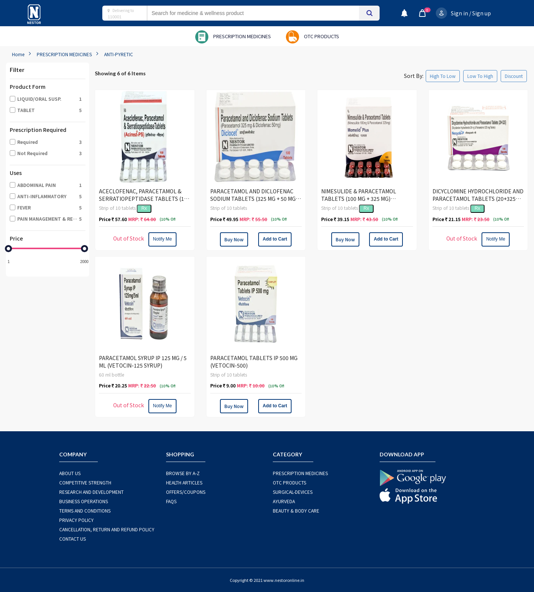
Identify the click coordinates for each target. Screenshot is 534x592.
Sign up (481, 13)
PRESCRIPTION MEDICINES (64, 54)
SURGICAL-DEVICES (293, 492)
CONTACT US (72, 538)
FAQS (171, 501)
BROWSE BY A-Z (183, 473)
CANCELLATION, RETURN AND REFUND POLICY (106, 529)
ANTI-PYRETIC (118, 54)
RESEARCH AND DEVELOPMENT (91, 492)
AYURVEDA (284, 501)
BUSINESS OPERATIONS (83, 501)
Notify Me (162, 239)
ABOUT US (70, 473)
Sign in (459, 13)
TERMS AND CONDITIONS (85, 510)
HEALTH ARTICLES (184, 482)
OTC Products (289, 482)
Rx (144, 208)
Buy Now (234, 239)
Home (18, 54)
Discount (514, 76)
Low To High (480, 76)
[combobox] (260, 13)
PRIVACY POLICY (76, 520)
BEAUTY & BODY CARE (296, 510)
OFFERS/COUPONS (185, 492)
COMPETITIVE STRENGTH (85, 482)
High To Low (443, 76)
